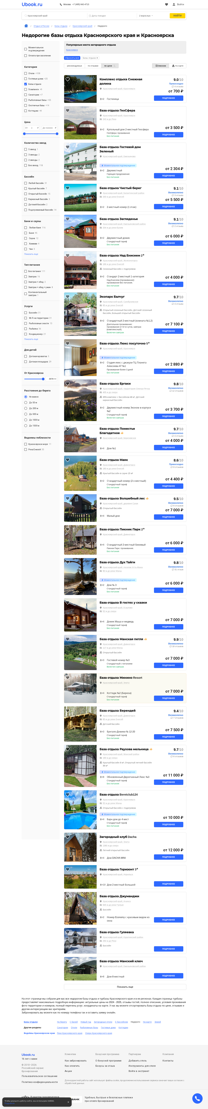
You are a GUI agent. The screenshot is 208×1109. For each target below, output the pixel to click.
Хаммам (34, 244)
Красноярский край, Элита (116, 683)
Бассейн (35, 313)
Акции (68, 1071)
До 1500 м (34, 426)
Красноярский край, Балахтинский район (123, 193)
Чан (32, 249)
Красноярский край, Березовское (119, 438)
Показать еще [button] (31, 254)
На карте (177, 66)
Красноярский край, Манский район (121, 754)
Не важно (34, 397)
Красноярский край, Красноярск (119, 89)
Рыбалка (35, 329)
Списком (160, 66)
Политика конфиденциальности (40, 1082)
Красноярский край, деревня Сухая (120, 503)
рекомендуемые (74, 66)
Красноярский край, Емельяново (119, 156)
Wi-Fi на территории (40, 318)
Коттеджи (123, 1027)
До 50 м (33, 402)
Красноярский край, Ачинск (117, 901)
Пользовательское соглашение (39, 1076)
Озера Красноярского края (98, 1033)
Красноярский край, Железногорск (120, 260)
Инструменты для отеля (142, 1066)
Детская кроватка (39, 356)
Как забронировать (76, 1060)
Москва (67, 4)
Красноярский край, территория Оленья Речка (126, 389)
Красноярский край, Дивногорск (119, 465)
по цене (110, 66)
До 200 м (33, 408)
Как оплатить (72, 1066)
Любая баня (37, 227)
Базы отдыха (31, 1022)
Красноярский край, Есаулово (118, 607)
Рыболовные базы (89, 1027)
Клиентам (70, 1054)
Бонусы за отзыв (105, 1066)
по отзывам (93, 66)
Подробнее (168, 98)
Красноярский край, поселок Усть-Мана (123, 567)
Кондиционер (37, 334)
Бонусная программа (107, 1054)
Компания (168, 1054)
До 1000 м (34, 420)
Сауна (33, 238)
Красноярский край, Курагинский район (123, 937)
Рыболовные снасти (40, 323)
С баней (74, 1022)
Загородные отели (103, 1022)
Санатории (62, 1027)
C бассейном (121, 1022)
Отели (74, 1027)
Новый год (86, 1022)
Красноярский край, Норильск (118, 874)
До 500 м (33, 414)
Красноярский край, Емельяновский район (124, 224)
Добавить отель (138, 1060)
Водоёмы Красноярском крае (39, 1033)
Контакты (167, 1060)
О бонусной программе (108, 1060)
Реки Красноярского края (69, 1033)
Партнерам (135, 1054)
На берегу (62, 1022)
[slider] (24, 133)
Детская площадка (40, 362)
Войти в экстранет (139, 1071)
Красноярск (72, 50)
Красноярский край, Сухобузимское (120, 302)
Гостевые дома (108, 1027)
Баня (33, 233)
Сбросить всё (72, 58)
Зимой (158, 1022)
